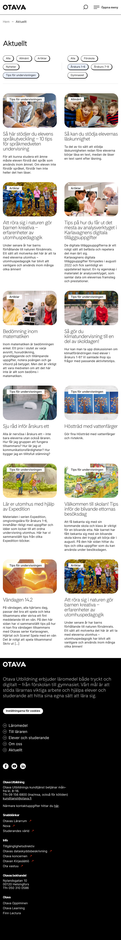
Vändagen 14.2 (17, 600)
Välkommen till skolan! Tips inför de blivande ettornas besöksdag (91, 509)
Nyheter (11, 66)
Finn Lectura (12, 913)
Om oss (15, 744)
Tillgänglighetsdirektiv (19, 846)
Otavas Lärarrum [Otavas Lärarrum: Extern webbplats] (15, 821)
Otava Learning (14, 908)
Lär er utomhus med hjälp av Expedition (28, 506)
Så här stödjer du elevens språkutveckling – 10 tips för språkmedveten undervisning (28, 141)
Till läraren (18, 731)
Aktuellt (15, 750)
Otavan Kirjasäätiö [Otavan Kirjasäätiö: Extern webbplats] (16, 861)
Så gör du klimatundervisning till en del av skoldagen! (89, 336)
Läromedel (18, 725)
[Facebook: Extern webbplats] (6, 766)
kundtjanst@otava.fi (17, 798)
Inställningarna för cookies (23, 711)
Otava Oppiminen (15, 903)
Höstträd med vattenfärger (91, 426)
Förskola (89, 58)
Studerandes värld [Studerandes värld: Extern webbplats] (16, 831)
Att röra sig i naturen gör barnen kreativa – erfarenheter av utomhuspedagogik (27, 230)
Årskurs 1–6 (78, 66)
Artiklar (42, 58)
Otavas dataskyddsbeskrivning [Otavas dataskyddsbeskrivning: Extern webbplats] (25, 851)
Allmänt (24, 58)
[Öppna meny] (106, 7)
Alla (8, 58)
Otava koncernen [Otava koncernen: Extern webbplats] (15, 856)
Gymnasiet (77, 75)
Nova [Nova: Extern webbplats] (7, 826)
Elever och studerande (29, 737)
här (56, 806)
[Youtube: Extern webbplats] (14, 766)
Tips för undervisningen (21, 75)
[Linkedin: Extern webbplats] (23, 766)
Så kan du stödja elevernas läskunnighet (91, 136)
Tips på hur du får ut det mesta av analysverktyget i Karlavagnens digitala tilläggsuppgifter (90, 230)
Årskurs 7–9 (101, 66)
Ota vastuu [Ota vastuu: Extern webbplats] (11, 866)
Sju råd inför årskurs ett (26, 426)
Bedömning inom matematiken (20, 333)
